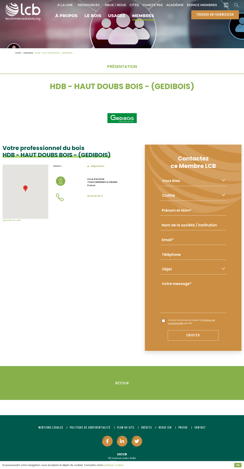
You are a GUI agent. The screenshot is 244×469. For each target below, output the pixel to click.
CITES (134, 5)
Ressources (89, 5)
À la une (65, 5)
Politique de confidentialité (90, 427)
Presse (183, 427)
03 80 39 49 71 (95, 196)
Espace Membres (202, 5)
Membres (143, 16)
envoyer (193, 335)
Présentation (122, 66)
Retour (122, 383)
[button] (25, 188)
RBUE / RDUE (115, 5)
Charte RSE (152, 5)
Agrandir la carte (12, 220)
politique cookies (114, 465)
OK (238, 465)
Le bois (92, 16)
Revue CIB (165, 427)
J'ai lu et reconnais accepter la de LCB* (188, 322)
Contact (200, 427)
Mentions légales (50, 427)
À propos (66, 16)
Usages (116, 16)
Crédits (146, 427)
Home (18, 53)
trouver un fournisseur (215, 15)
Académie (175, 5)
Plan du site (125, 427)
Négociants (97, 166)
